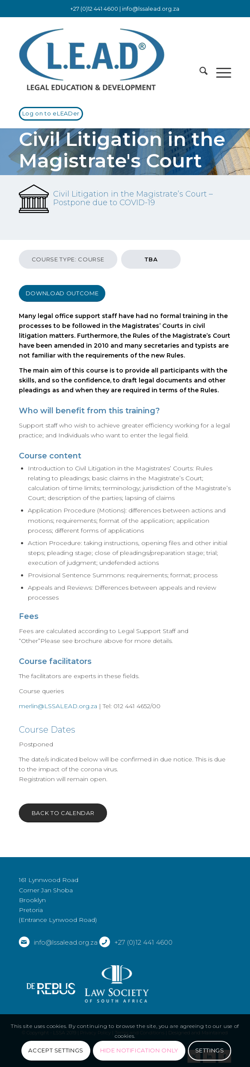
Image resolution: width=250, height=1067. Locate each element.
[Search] (199, 72)
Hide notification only (139, 1050)
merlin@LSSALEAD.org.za (58, 706)
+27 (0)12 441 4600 (143, 942)
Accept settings (55, 1050)
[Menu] (219, 72)
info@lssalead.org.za (150, 8)
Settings (209, 1050)
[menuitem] (199, 72)
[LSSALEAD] (104, 60)
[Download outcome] (62, 293)
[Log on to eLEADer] (51, 114)
